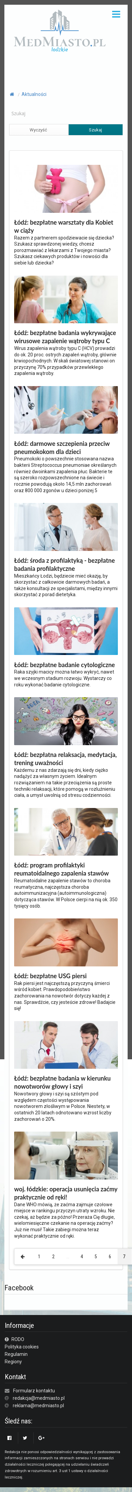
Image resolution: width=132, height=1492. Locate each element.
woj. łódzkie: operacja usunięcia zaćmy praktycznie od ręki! (66, 1193)
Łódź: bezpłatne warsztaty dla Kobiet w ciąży (63, 226)
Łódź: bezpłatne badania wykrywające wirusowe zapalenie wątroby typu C (65, 337)
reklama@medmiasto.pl (38, 1405)
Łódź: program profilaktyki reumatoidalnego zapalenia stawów (61, 869)
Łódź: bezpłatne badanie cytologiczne (64, 664)
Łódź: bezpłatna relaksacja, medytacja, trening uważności (65, 758)
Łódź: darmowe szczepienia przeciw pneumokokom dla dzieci (62, 447)
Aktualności (34, 94)
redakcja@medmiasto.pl (39, 1398)
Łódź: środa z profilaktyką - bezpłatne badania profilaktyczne (64, 564)
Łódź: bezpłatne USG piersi (50, 976)
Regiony (13, 1361)
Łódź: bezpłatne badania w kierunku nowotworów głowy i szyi (62, 1082)
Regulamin (16, 1354)
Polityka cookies (22, 1346)
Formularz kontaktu (34, 1390)
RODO (14, 1339)
